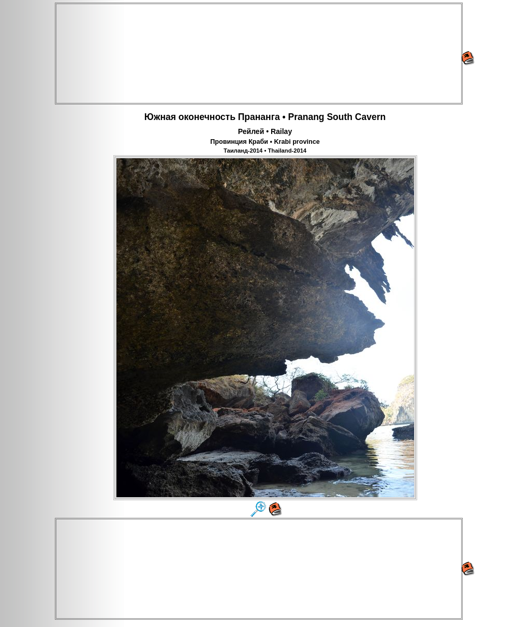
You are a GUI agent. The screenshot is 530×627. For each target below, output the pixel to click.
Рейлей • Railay (265, 131)
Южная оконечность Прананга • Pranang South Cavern (265, 117)
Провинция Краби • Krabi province (264, 141)
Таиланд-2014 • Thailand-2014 (265, 150)
